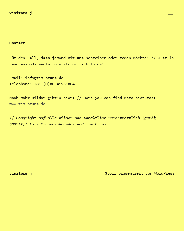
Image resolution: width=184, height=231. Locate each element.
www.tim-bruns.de (27, 103)
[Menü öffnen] (171, 13)
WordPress (164, 173)
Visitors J (20, 12)
